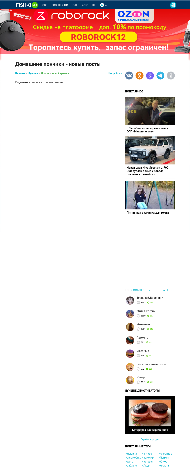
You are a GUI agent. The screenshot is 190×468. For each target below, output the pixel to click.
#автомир (148, 437)
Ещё (93, 5)
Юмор (141, 356)
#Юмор (162, 441)
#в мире (147, 433)
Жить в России (146, 290)
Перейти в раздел (150, 418)
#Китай (162, 460)
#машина (131, 433)
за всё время (60, 73)
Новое (45, 5)
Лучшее (33, 73)
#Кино (146, 456)
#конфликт (148, 452)
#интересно (133, 460)
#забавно (131, 445)
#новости (164, 448)
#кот (128, 456)
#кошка (130, 452)
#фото (129, 441)
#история (147, 441)
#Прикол (163, 437)
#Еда (161, 464)
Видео (75, 5)
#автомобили (133, 437)
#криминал (165, 456)
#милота (163, 445)
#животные (165, 433)
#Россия (147, 460)
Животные (143, 303)
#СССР (146, 448)
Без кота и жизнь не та (151, 343)
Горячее (20, 73)
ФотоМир (143, 330)
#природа (131, 464)
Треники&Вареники (150, 277)
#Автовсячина (133, 448)
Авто (85, 5)
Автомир (142, 317)
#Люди (146, 445)
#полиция (164, 452)
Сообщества (60, 5)
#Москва (147, 464)
